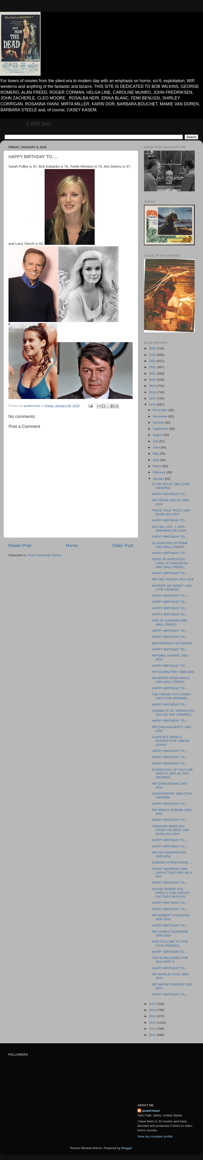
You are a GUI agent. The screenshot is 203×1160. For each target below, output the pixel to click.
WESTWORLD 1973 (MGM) (172, 643)
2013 (153, 1016)
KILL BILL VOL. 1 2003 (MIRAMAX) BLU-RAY (169, 528)
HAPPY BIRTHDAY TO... (169, 602)
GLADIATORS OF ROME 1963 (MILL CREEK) (170, 545)
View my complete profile (155, 1136)
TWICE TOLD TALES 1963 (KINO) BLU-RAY (171, 512)
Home (72, 545)
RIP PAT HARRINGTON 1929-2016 (169, 854)
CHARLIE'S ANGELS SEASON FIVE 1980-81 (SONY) (170, 740)
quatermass (151, 1110)
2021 (153, 373)
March (157, 466)
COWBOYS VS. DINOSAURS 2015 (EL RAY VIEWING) (173, 712)
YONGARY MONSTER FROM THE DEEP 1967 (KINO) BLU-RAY (171, 830)
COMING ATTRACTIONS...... (172, 862)
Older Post (122, 545)
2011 (153, 1028)
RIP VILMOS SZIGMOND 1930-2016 (170, 933)
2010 (153, 1035)
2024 (153, 355)
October (159, 422)
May (156, 453)
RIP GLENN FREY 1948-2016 (173, 672)
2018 (153, 392)
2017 (153, 398)
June (157, 447)
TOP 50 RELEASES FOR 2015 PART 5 (170, 959)
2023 (153, 361)
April (156, 460)
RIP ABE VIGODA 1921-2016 (173, 579)
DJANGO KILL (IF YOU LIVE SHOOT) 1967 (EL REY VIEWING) (172, 773)
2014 (153, 1010)
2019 (153, 386)
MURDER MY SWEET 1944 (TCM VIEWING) (172, 587)
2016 (153, 404)
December (160, 410)
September (161, 428)
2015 (153, 1004)
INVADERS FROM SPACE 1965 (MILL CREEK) (171, 680)
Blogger (126, 1148)
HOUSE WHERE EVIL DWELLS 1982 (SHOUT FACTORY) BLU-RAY (171, 892)
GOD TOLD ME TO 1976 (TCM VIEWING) (169, 943)
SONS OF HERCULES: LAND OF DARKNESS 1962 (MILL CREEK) (170, 563)
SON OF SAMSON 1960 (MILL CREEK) (169, 622)
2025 (153, 348)
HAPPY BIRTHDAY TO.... (170, 494)
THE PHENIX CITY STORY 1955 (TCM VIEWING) (171, 696)
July (156, 441)
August (158, 435)
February (159, 472)
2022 (153, 367)
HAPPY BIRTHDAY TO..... (170, 595)
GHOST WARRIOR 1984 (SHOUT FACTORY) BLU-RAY (172, 872)
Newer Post (19, 545)
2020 (153, 379)
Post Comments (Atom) (44, 555)
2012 (153, 1022)
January (159, 478)
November (160, 416)
